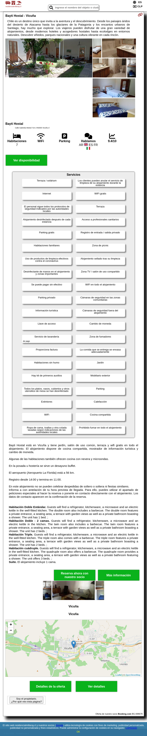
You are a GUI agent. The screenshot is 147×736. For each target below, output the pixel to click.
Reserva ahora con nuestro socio (74, 575)
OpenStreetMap (133, 675)
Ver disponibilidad (26, 160)
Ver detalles (96, 686)
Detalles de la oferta (50, 686)
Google (59, 725)
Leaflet (118, 675)
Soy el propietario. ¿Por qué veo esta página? (26, 700)
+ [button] (11, 625)
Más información (118, 575)
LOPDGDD (131, 728)
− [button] (11, 631)
